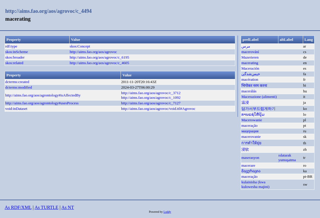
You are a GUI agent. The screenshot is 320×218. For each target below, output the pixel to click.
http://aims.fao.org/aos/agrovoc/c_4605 (99, 63)
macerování (250, 52)
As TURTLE (47, 207)
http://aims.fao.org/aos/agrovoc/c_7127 (151, 103)
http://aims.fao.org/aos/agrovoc (93, 52)
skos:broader (14, 57)
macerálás (249, 91)
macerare (248, 165)
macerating (249, 63)
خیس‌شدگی (250, 74)
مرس (245, 46)
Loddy (167, 211)
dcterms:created (17, 82)
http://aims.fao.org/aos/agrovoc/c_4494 (48, 11)
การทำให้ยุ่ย (251, 143)
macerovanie (251, 136)
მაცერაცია (251, 171)
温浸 (245, 102)
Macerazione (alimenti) (259, 96)
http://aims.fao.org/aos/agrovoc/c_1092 (151, 97)
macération (249, 79)
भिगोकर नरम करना (254, 85)
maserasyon (250, 157)
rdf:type (11, 46)
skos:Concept (80, 46)
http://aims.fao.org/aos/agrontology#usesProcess (42, 103)
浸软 (245, 149)
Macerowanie (251, 120)
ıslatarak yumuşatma (287, 157)
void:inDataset (16, 108)
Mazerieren (250, 57)
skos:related (14, 63)
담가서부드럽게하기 (258, 108)
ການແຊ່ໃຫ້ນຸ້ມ (252, 114)
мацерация (250, 131)
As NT (67, 207)
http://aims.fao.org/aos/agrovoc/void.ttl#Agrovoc (158, 108)
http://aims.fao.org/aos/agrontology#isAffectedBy (43, 95)
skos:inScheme (16, 52)
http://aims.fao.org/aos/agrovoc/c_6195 (99, 57)
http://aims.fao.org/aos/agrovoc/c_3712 (151, 93)
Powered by (156, 211)
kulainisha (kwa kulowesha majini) (255, 184)
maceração (249, 125)
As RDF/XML (18, 207)
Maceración (250, 68)
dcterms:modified (18, 87)
